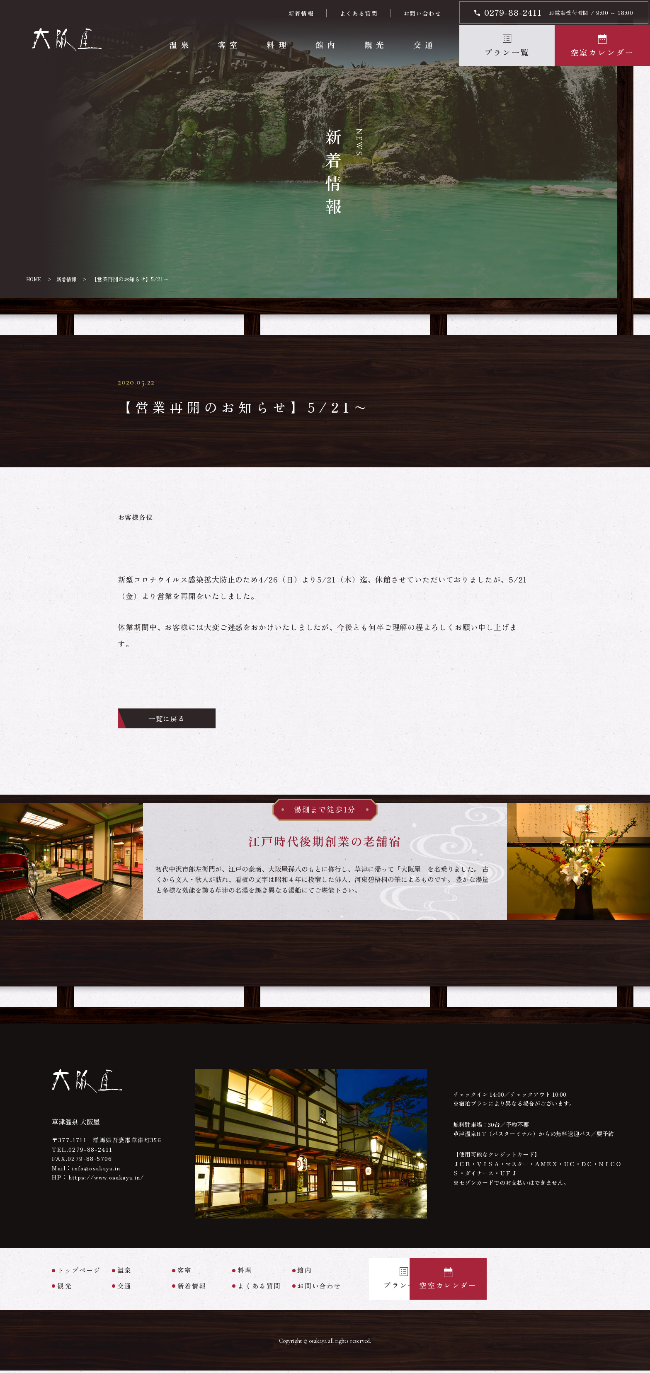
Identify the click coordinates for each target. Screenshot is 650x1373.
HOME (34, 279)
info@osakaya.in (97, 1170)
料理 (278, 44)
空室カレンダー (602, 52)
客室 (229, 44)
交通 (424, 44)
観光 (375, 44)
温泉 (180, 44)
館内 (326, 44)
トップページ (79, 1272)
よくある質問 (358, 13)
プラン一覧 (506, 52)
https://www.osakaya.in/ (109, 1179)
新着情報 (301, 13)
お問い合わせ (422, 13)
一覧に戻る (175, 719)
